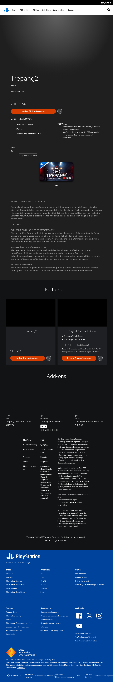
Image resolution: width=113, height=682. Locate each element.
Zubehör (45, 10)
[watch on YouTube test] (67, 178)
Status (8, 619)
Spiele (14, 10)
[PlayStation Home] (6, 10)
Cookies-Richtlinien (89, 675)
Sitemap (79, 676)
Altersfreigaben (46, 619)
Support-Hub (11, 612)
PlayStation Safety (13, 616)
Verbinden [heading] (80, 608)
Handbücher (11, 634)
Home (8, 563)
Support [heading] (10, 608)
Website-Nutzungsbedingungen (64, 675)
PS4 (27, 10)
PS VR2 (43, 581)
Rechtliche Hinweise (29, 675)
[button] (56, 171)
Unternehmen (11, 588)
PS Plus (36, 10)
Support (71, 10)
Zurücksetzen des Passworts (17, 627)
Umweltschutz (80, 573)
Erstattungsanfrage (14, 630)
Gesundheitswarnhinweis (50, 623)
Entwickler (44, 627)
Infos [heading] (8, 569)
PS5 (21, 10)
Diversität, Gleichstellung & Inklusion (89, 584)
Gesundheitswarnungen (67, 500)
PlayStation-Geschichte (15, 592)
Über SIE (9, 573)
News (55, 10)
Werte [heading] (78, 569)
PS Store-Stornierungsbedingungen (54, 616)
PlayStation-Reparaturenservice (19, 623)
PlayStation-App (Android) (85, 637)
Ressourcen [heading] (46, 608)
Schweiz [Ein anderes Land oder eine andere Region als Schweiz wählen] (14, 676)
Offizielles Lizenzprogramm (51, 630)
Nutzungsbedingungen (49, 612)
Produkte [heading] (45, 569)
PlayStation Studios (14, 581)
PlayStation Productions (15, 584)
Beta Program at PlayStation (86, 641)
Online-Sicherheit (82, 581)
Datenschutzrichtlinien (44, 676)
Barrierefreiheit (81, 577)
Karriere (9, 577)
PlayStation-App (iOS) (83, 633)
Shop (62, 10)
